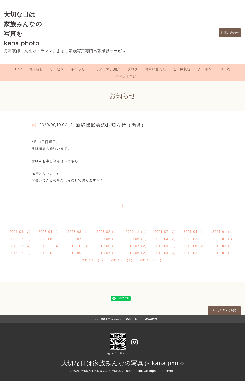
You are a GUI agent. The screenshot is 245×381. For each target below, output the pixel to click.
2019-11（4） (49, 246)
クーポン (205, 69)
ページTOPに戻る (224, 310)
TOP (18, 69)
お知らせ (36, 69)
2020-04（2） (166, 239)
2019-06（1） (166, 246)
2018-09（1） (79, 253)
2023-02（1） (108, 232)
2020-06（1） (108, 239)
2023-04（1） (49, 232)
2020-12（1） (21, 239)
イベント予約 (126, 76)
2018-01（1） (224, 253)
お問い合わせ (227, 33)
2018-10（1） (49, 253)
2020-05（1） (137, 239)
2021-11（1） (137, 232)
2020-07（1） (79, 239)
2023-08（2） (21, 232)
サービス (57, 69)
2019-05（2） (194, 246)
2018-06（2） (137, 253)
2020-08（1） (49, 239)
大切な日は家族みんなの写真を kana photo (122, 363)
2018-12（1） (21, 253)
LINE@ (225, 69)
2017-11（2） (93, 260)
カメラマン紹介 (108, 69)
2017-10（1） (122, 260)
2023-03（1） (79, 232)
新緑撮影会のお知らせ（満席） (111, 125)
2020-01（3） (224, 239)
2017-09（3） (151, 260)
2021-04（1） (194, 232)
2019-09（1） (108, 246)
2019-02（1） (224, 246)
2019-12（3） (21, 246)
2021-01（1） (224, 232)
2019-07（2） (137, 246)
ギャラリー (80, 69)
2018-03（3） (166, 253)
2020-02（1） (194, 239)
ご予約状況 (182, 69)
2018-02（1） (194, 253)
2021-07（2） (166, 232)
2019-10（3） (79, 246)
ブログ (132, 69)
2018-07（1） (108, 253)
